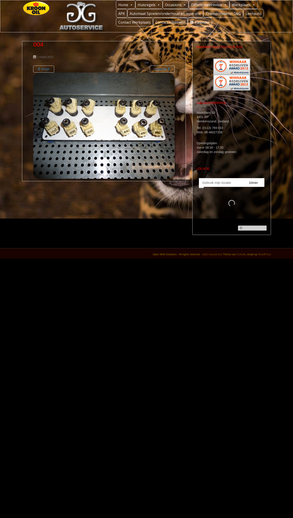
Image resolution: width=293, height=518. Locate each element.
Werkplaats (243, 4)
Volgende (162, 69)
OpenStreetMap (254, 228)
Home (125, 4)
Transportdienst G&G (223, 13)
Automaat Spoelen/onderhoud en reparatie (165, 13)
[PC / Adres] (222, 182)
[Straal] (257, 182)
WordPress (264, 254)
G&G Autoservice (212, 254)
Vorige (44, 69)
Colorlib (241, 254)
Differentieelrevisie (209, 4)
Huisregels (149, 4)
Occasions (175, 4)
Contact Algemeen (170, 22)
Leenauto (253, 13)
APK (121, 13)
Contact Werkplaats (134, 22)
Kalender (202, 22)
